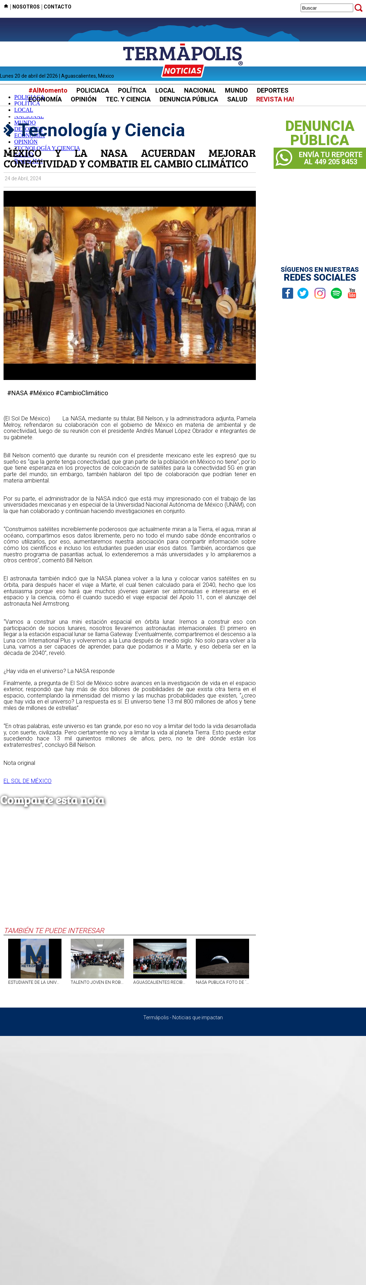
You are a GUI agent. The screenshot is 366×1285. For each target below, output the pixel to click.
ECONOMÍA (45, 99)
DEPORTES (273, 90)
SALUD (237, 99)
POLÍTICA (132, 90)
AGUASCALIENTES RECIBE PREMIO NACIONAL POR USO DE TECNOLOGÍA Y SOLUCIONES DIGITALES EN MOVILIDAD (160, 982)
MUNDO (236, 90)
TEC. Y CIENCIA (128, 99)
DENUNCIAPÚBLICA (320, 133)
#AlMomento (48, 90)
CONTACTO (57, 7)
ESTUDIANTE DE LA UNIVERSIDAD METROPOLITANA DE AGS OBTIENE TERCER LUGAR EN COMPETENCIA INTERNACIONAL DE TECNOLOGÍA (34, 982)
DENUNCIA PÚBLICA (189, 99)
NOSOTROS (26, 7)
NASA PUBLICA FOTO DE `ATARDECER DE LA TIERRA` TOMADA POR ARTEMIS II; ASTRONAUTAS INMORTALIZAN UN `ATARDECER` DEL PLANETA (222, 982)
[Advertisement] (129, 873)
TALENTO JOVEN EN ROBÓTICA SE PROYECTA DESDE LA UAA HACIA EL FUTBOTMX (97, 982)
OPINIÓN (84, 99)
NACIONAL (200, 90)
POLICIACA (92, 90)
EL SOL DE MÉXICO (28, 781)
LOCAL (165, 90)
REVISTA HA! (275, 99)
